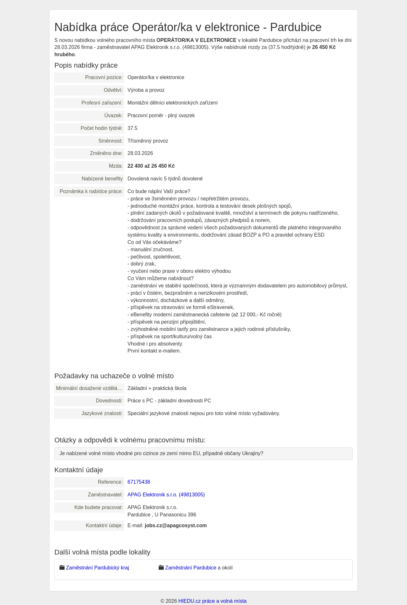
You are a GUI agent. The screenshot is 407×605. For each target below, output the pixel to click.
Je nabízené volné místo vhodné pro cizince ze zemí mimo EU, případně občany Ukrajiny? (161, 453)
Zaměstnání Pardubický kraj (97, 567)
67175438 (139, 482)
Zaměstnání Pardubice (190, 567)
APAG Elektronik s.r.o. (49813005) (166, 494)
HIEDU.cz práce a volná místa (212, 601)
